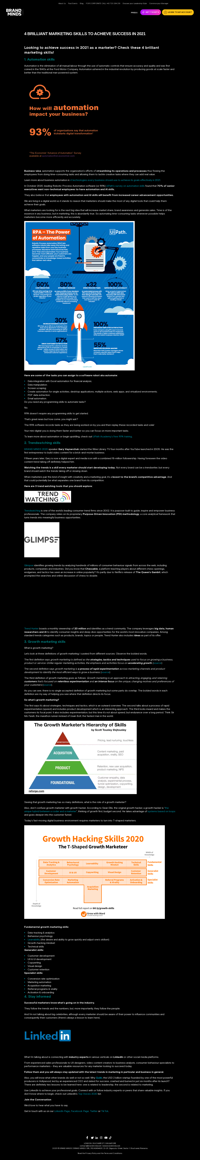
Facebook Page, (80, 1111)
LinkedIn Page (62, 1111)
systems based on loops (161, 811)
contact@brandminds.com (91, 1146)
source (157, 662)
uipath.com (87, 367)
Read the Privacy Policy (87, 1153)
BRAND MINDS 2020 (36, 449)
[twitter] (93, 1138)
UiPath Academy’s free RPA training (112, 436)
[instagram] (102, 1137)
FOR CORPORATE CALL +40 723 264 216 (103, 3)
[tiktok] (111, 1137)
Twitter (94, 1111)
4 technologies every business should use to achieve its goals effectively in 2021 (115, 180)
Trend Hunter (31, 628)
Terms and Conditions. (113, 1153)
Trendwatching (32, 510)
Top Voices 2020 (87, 1093)
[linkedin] (97, 1138)
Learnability (34, 939)
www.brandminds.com (111, 1146)
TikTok (104, 1111)
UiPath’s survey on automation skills (125, 185)
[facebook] (88, 1137)
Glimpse (28, 565)
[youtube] (107, 1138)
